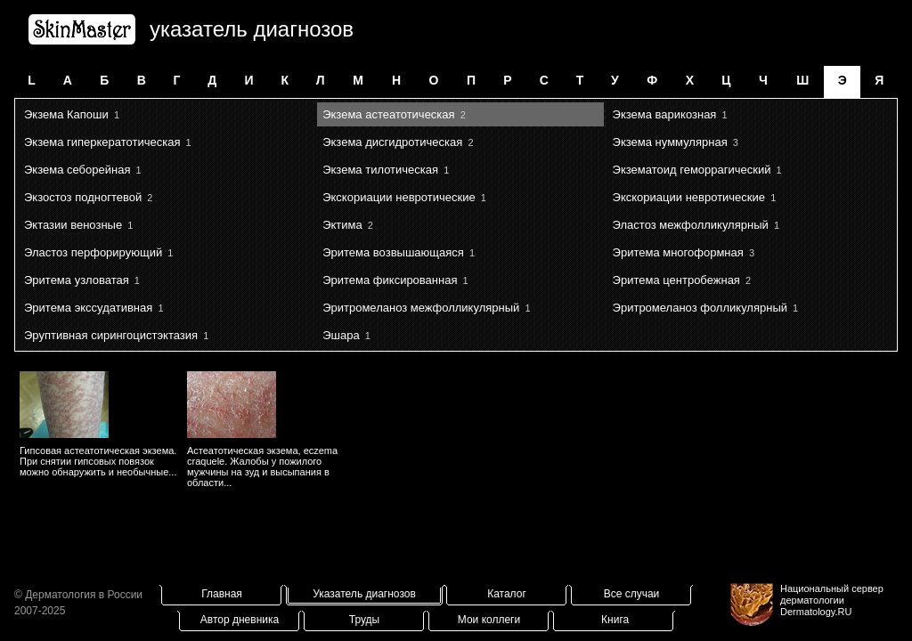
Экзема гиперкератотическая (102, 142)
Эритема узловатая (76, 280)
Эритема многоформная (678, 252)
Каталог (506, 594)
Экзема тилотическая (380, 169)
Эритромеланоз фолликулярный (700, 307)
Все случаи (632, 594)
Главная (221, 594)
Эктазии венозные (73, 224)
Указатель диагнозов (364, 594)
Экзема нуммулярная (670, 142)
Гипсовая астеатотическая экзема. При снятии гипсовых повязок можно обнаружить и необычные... (98, 461)
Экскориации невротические (398, 197)
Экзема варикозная (665, 114)
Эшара (340, 335)
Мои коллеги (489, 619)
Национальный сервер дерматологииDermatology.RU (832, 600)
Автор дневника (239, 619)
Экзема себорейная (77, 169)
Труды (364, 619)
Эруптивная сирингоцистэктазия (111, 335)
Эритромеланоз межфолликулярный (420, 307)
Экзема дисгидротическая (392, 142)
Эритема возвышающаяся (393, 252)
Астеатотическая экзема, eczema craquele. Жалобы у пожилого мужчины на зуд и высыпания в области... (262, 466)
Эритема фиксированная (389, 280)
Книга (615, 619)
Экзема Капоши (66, 114)
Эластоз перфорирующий (93, 252)
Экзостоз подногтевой (83, 197)
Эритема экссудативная (88, 307)
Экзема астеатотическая (388, 114)
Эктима (342, 224)
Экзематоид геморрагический (692, 169)
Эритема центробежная (676, 280)
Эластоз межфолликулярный (691, 224)
